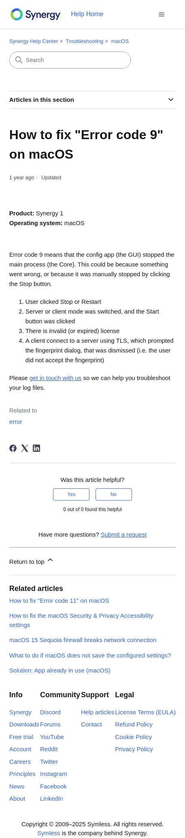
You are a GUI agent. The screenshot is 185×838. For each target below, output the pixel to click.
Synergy (20, 712)
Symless (48, 832)
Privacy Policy (134, 749)
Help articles (98, 712)
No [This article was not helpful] (114, 494)
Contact (91, 724)
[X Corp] (24, 448)
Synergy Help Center (33, 41)
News (17, 786)
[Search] (70, 60)
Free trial (21, 736)
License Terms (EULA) (145, 712)
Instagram (53, 773)
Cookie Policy (133, 736)
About (17, 798)
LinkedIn (51, 798)
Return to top (31, 560)
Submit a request (124, 534)
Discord (50, 712)
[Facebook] (13, 448)
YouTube (52, 736)
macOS (119, 41)
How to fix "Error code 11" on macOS (59, 600)
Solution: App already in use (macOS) (60, 670)
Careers (20, 761)
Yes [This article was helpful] (72, 494)
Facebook (53, 786)
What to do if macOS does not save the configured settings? (90, 655)
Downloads (24, 724)
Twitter (49, 761)
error (15, 421)
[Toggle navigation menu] (161, 14)
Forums (50, 724)
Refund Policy (134, 724)
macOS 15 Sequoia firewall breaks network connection (83, 639)
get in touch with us (55, 377)
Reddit (48, 749)
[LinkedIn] (36, 448)
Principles (22, 773)
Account (20, 749)
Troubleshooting (85, 41)
